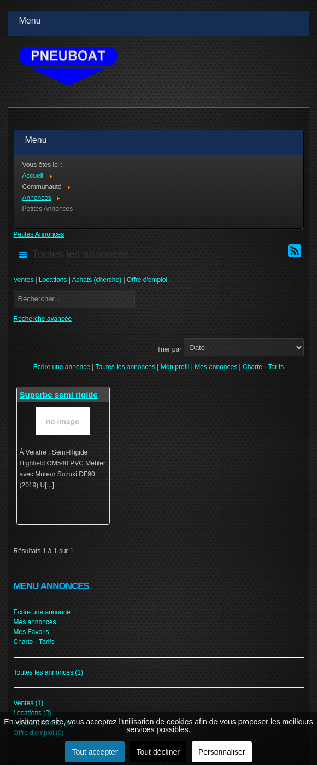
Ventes (24, 280)
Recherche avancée (43, 319)
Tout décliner (158, 751)
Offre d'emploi (147, 280)
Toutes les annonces (125, 367)
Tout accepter (95, 751)
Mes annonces (216, 367)
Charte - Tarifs (263, 367)
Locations (53, 280)
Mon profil (175, 367)
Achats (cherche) (97, 280)
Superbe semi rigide (59, 394)
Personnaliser (221, 751)
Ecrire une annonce (61, 367)
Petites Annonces (39, 234)
